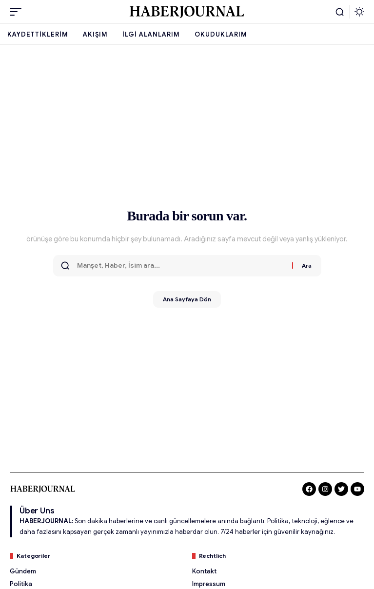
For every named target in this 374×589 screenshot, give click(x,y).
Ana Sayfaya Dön (187, 299)
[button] (18, 12)
